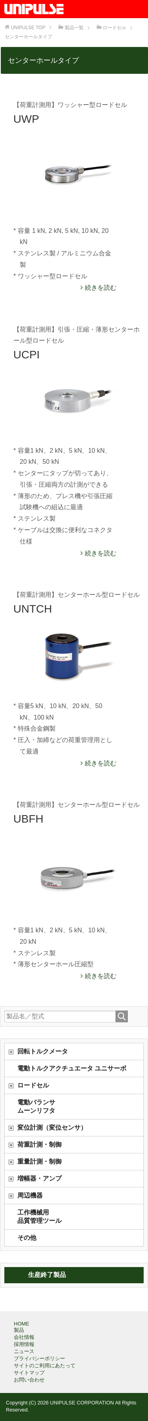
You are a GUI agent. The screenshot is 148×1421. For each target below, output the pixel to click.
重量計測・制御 (39, 1161)
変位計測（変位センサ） (52, 1127)
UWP (26, 119)
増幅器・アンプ (39, 1178)
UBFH (28, 819)
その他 (26, 1237)
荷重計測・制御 (39, 1144)
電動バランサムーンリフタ (36, 1106)
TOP (28, 27)
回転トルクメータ (42, 1051)
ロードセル (33, 1085)
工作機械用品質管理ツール (39, 1216)
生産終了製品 (47, 1274)
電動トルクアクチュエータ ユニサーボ (71, 1068)
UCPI (26, 355)
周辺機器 (30, 1195)
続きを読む (99, 287)
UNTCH (32, 609)
